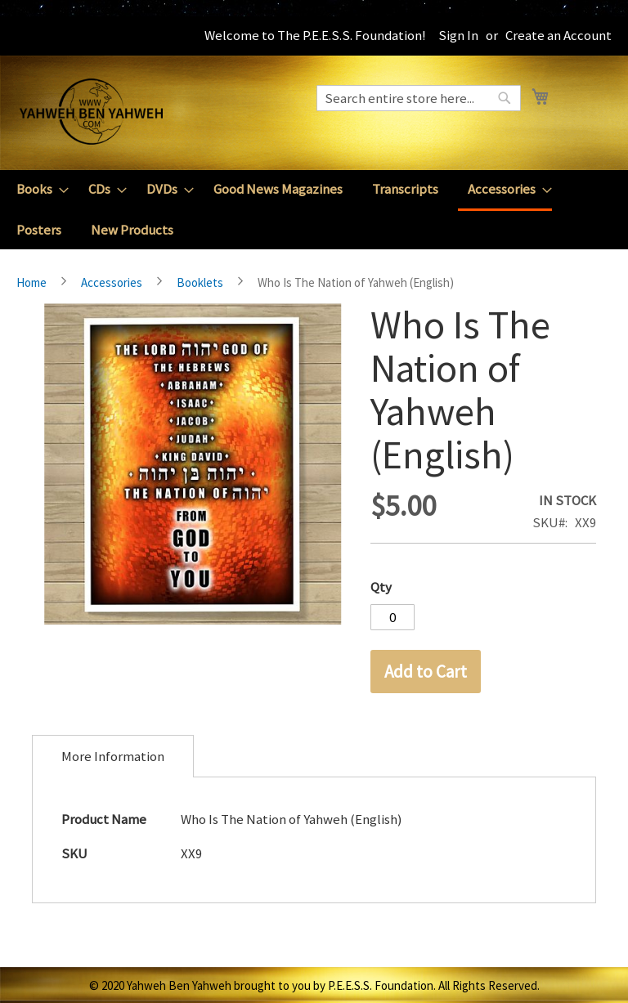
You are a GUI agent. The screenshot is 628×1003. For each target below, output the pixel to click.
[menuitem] (38, 189)
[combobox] (418, 98)
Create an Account (558, 35)
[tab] (113, 756)
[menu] (314, 209)
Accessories (111, 282)
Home (31, 282)
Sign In (458, 35)
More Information (112, 756)
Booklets (200, 282)
